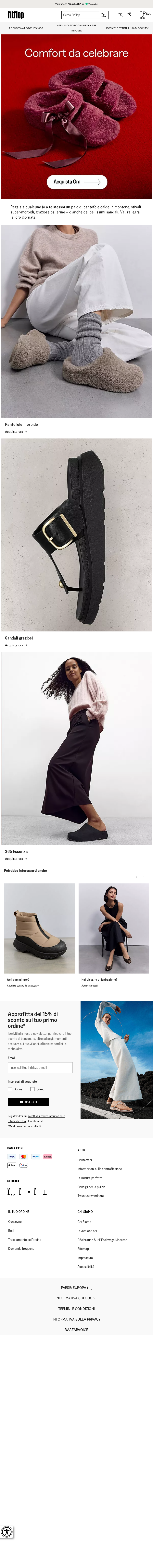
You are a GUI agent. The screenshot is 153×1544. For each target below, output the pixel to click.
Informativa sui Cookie (76, 1298)
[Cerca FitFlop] (85, 15)
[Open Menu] (142, 15)
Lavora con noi (87, 1231)
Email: (12, 1058)
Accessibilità (86, 1266)
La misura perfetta (90, 1178)
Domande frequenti (21, 1248)
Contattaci (85, 1160)
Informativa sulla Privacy (77, 1319)
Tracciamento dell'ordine (24, 1240)
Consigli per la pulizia (92, 1187)
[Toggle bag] (131, 15)
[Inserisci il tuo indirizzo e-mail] (40, 1067)
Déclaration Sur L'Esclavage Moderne (102, 1240)
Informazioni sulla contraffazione (100, 1169)
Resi (11, 1230)
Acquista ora (16, 431)
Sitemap (83, 1249)
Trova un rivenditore (91, 1196)
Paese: (76, 1288)
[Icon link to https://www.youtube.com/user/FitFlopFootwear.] (40, 1192)
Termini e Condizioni (76, 1309)
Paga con (14, 1148)
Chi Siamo (85, 1212)
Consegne (15, 1221)
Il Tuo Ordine (18, 1212)
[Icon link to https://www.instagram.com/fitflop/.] (25, 1192)
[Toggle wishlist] (121, 15)
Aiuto (82, 1150)
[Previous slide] (136, 877)
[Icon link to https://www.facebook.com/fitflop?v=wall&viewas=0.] (11, 1192)
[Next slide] (144, 877)
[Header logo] (16, 15)
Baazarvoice (76, 1330)
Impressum (85, 1258)
